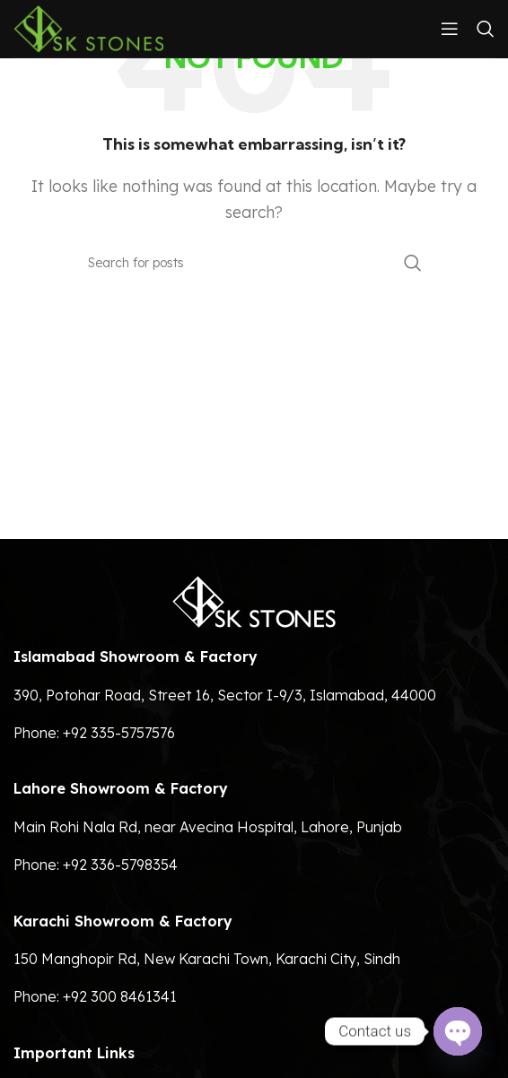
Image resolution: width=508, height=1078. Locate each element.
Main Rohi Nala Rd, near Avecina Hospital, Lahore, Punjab (207, 827)
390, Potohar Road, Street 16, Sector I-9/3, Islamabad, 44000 (224, 695)
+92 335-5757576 (119, 733)
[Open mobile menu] (450, 29)
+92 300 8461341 (120, 996)
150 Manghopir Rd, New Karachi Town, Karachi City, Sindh (206, 959)
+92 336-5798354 (120, 865)
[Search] (486, 29)
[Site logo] (88, 27)
